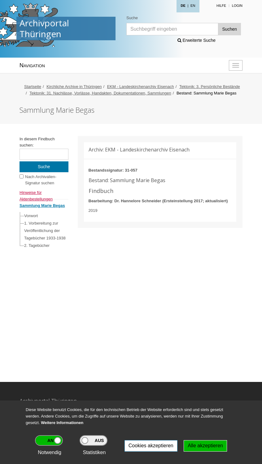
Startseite (32, 86)
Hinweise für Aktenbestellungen (36, 193)
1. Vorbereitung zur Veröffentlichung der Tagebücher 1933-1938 (45, 230)
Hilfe (221, 5)
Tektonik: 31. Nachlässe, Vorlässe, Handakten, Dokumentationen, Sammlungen (100, 93)
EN (192, 5)
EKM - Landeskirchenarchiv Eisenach (140, 86)
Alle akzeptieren (205, 445)
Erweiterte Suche (196, 40)
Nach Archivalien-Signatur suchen (40, 180)
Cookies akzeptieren (151, 445)
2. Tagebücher (37, 245)
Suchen (229, 29)
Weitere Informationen (62, 422)
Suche (132, 17)
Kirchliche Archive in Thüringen (74, 86)
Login (237, 5)
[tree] (42, 230)
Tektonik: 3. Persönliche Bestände (209, 86)
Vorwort (31, 215)
